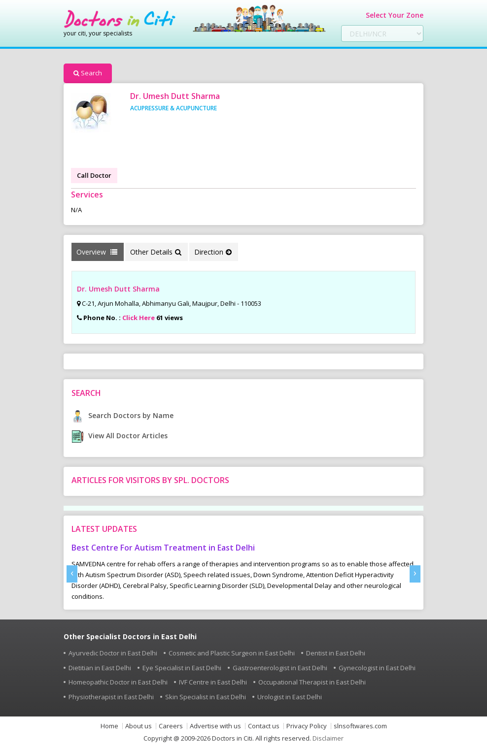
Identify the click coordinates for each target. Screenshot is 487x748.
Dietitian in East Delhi (100, 667)
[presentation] (72, 574)
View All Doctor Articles (119, 435)
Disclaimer (328, 738)
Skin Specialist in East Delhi (205, 696)
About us (138, 726)
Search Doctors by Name (122, 415)
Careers (171, 726)
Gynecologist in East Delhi (377, 667)
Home (109, 726)
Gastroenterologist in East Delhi (280, 667)
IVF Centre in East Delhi (213, 682)
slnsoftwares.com (360, 726)
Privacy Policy (306, 726)
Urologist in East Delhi (289, 696)
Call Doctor (94, 175)
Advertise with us (215, 726)
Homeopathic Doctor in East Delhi (118, 682)
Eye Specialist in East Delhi (181, 667)
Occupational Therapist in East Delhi (312, 682)
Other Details (155, 252)
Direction (213, 252)
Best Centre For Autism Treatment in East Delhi (163, 547)
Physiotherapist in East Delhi (111, 696)
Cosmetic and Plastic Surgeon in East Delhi (232, 653)
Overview (96, 252)
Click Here (138, 317)
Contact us (263, 726)
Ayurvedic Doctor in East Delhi (113, 653)
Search (87, 72)
